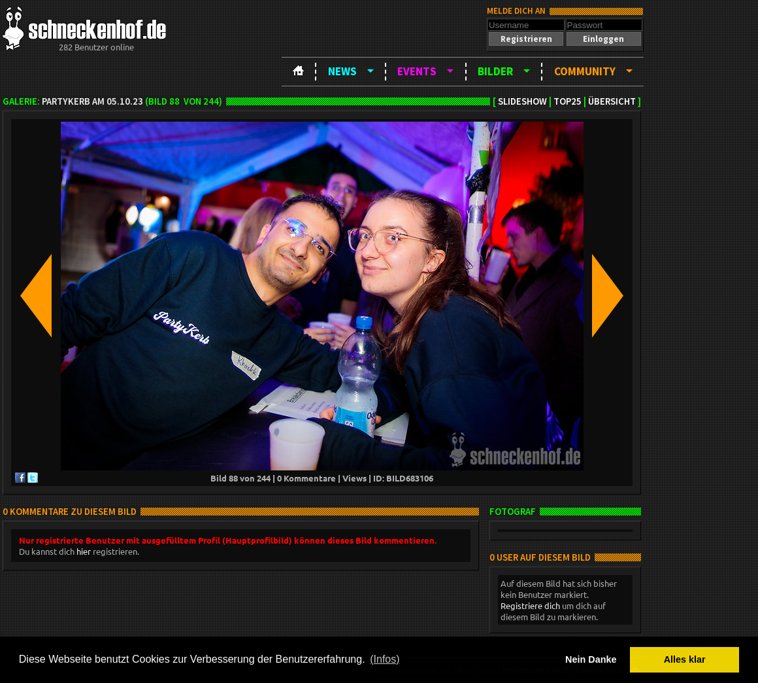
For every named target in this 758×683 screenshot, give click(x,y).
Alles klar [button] (685, 659)
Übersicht (612, 101)
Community (585, 71)
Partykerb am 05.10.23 (92, 101)
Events (417, 71)
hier (83, 551)
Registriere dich (530, 605)
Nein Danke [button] (590, 659)
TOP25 (567, 101)
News (342, 71)
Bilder (495, 71)
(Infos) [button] (384, 659)
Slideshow (522, 101)
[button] (526, 39)
